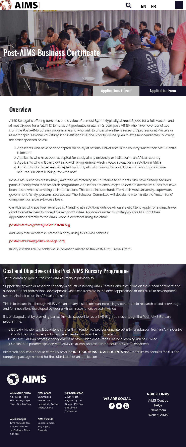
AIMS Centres (158, 400)
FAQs (158, 405)
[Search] (128, 5)
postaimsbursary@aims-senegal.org (37, 241)
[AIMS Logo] (20, 5)
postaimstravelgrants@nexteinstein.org (39, 225)
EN (143, 6)
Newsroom (158, 410)
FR (153, 6)
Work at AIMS (158, 415)
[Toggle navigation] (179, 5)
